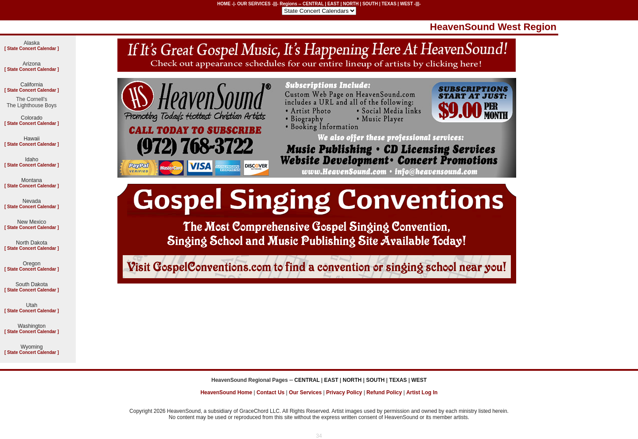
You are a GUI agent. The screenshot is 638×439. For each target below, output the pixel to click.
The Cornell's (31, 99)
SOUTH (370, 3)
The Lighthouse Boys (32, 105)
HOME (223, 3)
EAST (333, 3)
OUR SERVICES (253, 3)
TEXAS (388, 3)
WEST (406, 3)
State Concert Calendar (31, 48)
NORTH (351, 3)
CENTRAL (313, 3)
